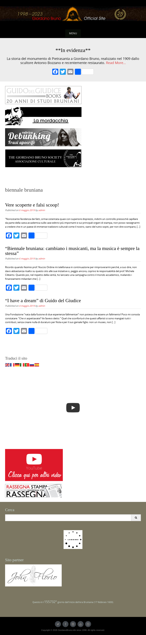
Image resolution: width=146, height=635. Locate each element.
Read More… (116, 63)
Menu (73, 33)
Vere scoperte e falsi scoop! (32, 205)
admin (41, 210)
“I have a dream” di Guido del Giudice (43, 300)
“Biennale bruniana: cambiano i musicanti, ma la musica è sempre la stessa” (72, 251)
